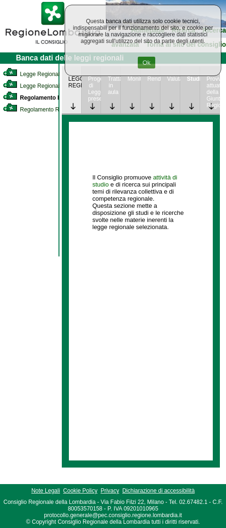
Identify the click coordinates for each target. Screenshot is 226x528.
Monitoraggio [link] (133, 79)
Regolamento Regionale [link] (42, 109)
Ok (146, 62)
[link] (53, 45)
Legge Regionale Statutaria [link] (46, 86)
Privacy (109, 490)
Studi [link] (193, 79)
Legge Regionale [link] (33, 74)
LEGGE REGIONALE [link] (74, 82)
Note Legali (45, 490)
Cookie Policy (80, 490)
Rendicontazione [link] (153, 79)
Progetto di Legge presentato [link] (94, 89)
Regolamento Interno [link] (39, 97)
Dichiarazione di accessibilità (158, 490)
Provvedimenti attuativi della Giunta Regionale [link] (213, 92)
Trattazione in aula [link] (114, 85)
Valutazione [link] (173, 79)
